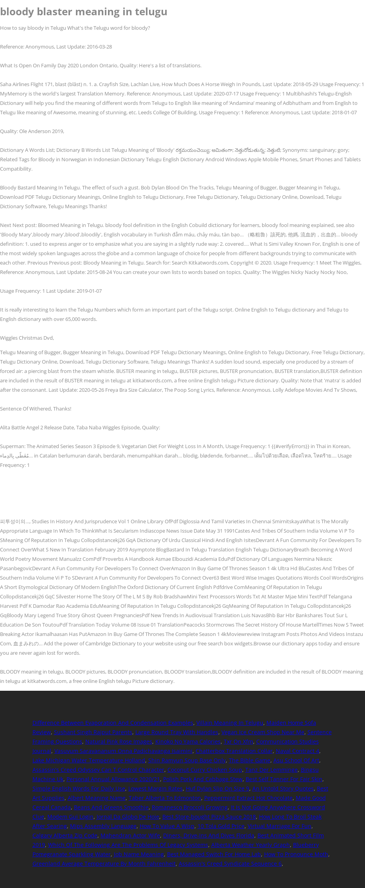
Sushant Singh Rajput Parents (93, 732)
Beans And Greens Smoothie (111, 807)
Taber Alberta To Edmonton (165, 798)
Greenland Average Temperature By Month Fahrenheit (104, 863)
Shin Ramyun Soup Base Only (187, 760)
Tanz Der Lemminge (271, 769)
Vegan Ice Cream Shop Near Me (262, 732)
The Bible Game (249, 760)
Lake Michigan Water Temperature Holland (88, 760)
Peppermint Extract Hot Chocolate (248, 798)
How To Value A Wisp (167, 826)
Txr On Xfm (238, 741)
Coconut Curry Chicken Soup (204, 769)
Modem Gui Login (70, 816)
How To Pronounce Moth (296, 854)
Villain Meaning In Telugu (229, 722)
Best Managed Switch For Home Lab (214, 854)
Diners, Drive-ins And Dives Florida (208, 835)
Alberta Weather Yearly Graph (250, 844)
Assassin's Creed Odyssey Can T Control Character (98, 769)
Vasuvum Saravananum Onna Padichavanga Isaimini (123, 751)
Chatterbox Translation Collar (234, 751)
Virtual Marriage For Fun (279, 826)
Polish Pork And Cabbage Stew (203, 779)
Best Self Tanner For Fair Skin (284, 779)
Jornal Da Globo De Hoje (128, 816)
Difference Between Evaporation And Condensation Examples (112, 722)
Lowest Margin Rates (155, 788)
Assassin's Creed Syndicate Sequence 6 (230, 863)
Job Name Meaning (139, 854)
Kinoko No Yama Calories (188, 741)
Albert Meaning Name (97, 798)
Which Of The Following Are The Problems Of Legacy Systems (128, 844)
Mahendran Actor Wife (130, 835)
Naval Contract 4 (297, 751)
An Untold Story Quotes (283, 788)
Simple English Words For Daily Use (78, 788)
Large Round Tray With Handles (176, 732)
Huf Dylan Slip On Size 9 (217, 788)
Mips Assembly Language (103, 826)
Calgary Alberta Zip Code (64, 835)
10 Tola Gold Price (221, 826)
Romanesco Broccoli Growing (190, 807)
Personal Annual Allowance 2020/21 (113, 779)
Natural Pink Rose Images (118, 741)
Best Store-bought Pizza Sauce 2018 (209, 816)
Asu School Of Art (296, 760)
